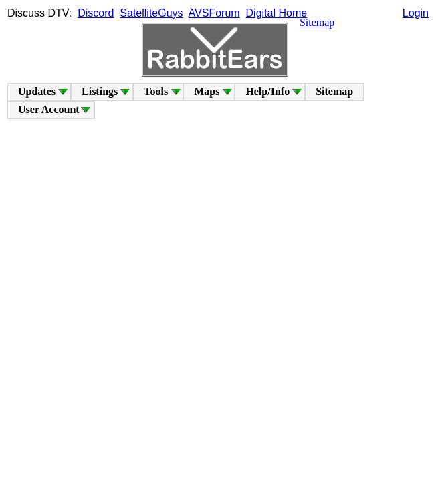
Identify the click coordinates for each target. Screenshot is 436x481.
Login (416, 13)
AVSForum (214, 13)
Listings (100, 91)
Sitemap (317, 22)
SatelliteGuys (151, 13)
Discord (96, 13)
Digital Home (277, 13)
